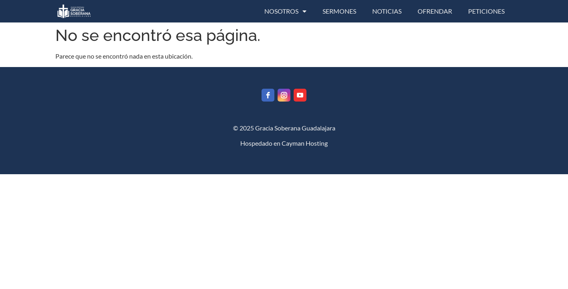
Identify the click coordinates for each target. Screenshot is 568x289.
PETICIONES (486, 11)
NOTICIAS (387, 11)
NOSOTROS (285, 11)
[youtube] (300, 95)
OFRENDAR (435, 11)
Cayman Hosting (305, 143)
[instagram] (284, 95)
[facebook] (268, 95)
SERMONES (339, 11)
